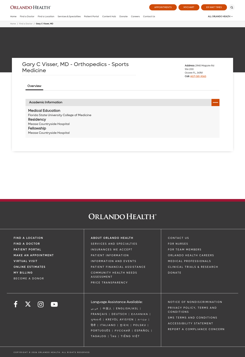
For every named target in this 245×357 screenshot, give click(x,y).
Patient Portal (91, 16)
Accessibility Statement (190, 323)
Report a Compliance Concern (196, 329)
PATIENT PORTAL (27, 249)
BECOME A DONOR (29, 278)
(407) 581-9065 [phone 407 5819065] (198, 76)
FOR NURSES (178, 243)
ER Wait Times (214, 7)
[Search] (232, 7)
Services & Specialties (69, 16)
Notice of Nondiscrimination (195, 302)
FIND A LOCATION (28, 238)
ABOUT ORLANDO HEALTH (112, 238)
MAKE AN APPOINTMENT (34, 255)
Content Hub (109, 16)
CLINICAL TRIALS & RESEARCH (193, 267)
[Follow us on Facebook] (16, 304)
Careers (135, 16)
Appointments (163, 7)
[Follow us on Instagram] (41, 304)
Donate (123, 16)
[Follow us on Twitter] (28, 303)
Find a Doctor (27, 16)
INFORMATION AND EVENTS (113, 261)
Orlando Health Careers (191, 255)
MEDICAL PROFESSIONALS (189, 261)
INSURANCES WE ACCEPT (112, 249)
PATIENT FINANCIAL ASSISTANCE (118, 267)
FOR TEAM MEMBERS (185, 249)
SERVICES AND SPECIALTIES (114, 243)
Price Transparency (109, 282)
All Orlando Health (219, 16)
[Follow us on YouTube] (54, 304)
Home (13, 16)
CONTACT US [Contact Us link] (178, 238)
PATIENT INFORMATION (110, 255)
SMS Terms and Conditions (192, 317)
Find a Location (46, 16)
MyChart (189, 7)
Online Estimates (30, 267)
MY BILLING (23, 272)
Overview (34, 86)
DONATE (175, 272)
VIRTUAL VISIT (26, 261)
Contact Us (149, 16)
